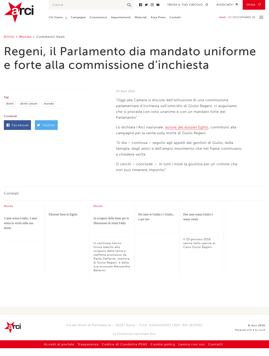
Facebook (140, 5)
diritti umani (28, 103)
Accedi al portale (59, 344)
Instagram (152, 5)
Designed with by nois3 (250, 330)
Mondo (26, 37)
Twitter (146, 5)
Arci (22, 12)
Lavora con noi (191, 344)
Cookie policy (163, 344)
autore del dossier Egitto (186, 127)
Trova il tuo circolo (185, 4)
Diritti (10, 37)
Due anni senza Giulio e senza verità (198, 217)
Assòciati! (225, 4)
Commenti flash (50, 37)
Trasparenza (88, 344)
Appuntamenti (121, 17)
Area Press (158, 17)
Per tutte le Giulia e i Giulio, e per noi (156, 217)
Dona (251, 4)
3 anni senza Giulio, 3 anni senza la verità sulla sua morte (20, 223)
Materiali (141, 17)
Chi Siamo (56, 17)
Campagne (78, 17)
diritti (10, 103)
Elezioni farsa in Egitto (63, 214)
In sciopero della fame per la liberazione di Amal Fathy (111, 221)
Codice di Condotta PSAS (124, 344)
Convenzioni (98, 17)
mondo (49, 103)
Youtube (158, 5)
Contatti (175, 17)
